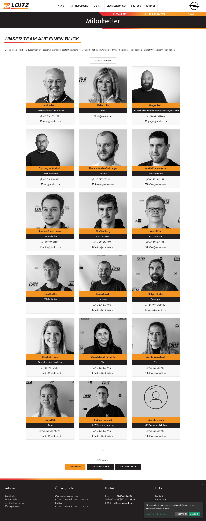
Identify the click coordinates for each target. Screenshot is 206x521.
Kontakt (150, 5)
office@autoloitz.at (123, 503)
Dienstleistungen (116, 5)
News (61, 5)
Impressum (160, 499)
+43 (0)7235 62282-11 (124, 499)
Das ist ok (194, 514)
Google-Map (12, 506)
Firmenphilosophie (100, 466)
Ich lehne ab (181, 514)
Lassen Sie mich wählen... (156, 514)
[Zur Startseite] (17, 6)
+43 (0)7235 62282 (123, 495)
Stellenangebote (128, 466)
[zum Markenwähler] (194, 5)
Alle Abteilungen (103, 60)
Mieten (97, 5)
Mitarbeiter (75, 466)
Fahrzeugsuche (79, 5)
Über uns (136, 5)
